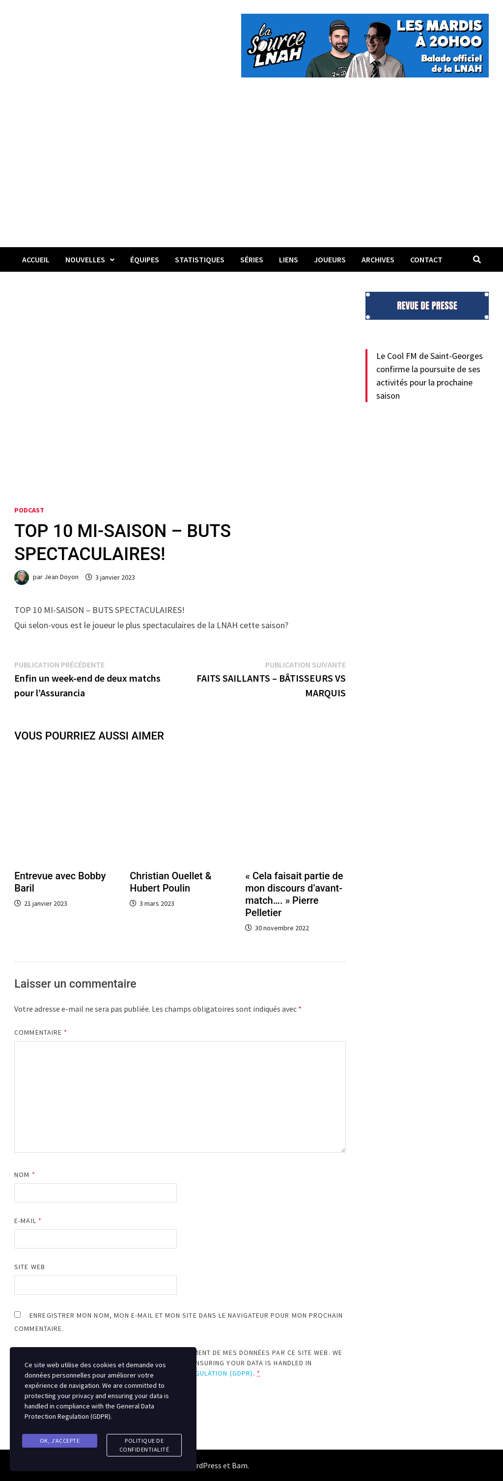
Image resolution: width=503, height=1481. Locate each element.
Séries (251, 259)
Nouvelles (85, 259)
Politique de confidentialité (144, 1445)
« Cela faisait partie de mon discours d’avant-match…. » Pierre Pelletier (294, 894)
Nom (24, 1174)
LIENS (288, 259)
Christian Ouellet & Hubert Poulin (170, 882)
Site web (29, 1266)
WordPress (203, 1465)
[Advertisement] (251, 173)
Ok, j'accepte (60, 1440)
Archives (378, 259)
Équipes (144, 259)
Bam (240, 1465)
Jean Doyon (61, 577)
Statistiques (199, 259)
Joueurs (330, 259)
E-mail (28, 1220)
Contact (426, 259)
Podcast (29, 510)
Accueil (36, 259)
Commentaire (40, 1032)
